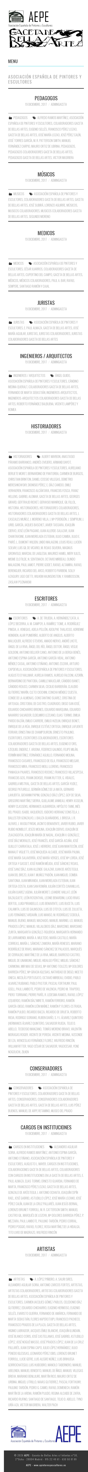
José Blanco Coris (19, 1336)
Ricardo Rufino (17, 1399)
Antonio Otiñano (37, 663)
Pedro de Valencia (45, 989)
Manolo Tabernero (59, 1365)
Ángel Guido (62, 375)
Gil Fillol (70, 502)
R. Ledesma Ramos (55, 994)
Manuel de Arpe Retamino (34, 1110)
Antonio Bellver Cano (33, 652)
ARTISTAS (46, 1248)
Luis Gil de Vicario (29, 547)
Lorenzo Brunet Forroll (23, 1209)
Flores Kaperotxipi (43, 1319)
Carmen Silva (37, 686)
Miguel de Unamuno (20, 960)
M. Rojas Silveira (51, 547)
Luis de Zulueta (72, 909)
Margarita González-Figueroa (36, 932)
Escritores (15, 738)
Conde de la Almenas (21, 698)
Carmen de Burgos (71, 473)
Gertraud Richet (28, 502)
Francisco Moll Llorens (44, 766)
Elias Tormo (64, 715)
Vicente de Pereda (40, 1034)
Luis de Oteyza (53, 909)
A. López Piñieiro (44, 1279)
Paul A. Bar (59, 280)
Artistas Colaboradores (24, 1290)
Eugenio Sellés (38, 129)
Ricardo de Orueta (57, 1012)
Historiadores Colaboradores (59, 507)
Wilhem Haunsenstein (47, 576)
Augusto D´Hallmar (20, 675)
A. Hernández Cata (65, 618)
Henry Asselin (74, 800)
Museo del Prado (61, 1110)
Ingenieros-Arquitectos (62, 392)
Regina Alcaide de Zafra (65, 1393)
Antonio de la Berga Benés (64, 652)
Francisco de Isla (44, 760)
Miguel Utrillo (27, 1382)
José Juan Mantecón (64, 846)
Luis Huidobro (38, 1365)
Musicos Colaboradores (24, 210)
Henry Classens (18, 806)
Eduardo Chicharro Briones (25, 709)
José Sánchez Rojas (66, 863)
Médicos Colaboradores (35, 280)
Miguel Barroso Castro (64, 954)
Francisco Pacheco (68, 1319)
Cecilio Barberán (56, 686)
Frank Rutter (52, 777)
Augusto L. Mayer (35, 1164)
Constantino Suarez (48, 698)
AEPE (27, 1455)
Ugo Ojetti (26, 576)
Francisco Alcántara (35, 490)
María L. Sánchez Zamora (35, 943)
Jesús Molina (36, 829)
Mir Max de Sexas (31, 966)
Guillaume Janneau (53, 800)
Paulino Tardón (48, 1221)
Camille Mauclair (49, 681)
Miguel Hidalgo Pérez (46, 960)
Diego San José (70, 703)
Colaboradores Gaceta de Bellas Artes (49, 199)
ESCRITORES (46, 598)
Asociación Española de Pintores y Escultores (37, 381)
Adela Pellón (39, 629)
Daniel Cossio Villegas (46, 479)
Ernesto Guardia (52, 1181)
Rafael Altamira (63, 564)
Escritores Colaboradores (40, 738)
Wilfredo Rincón (64, 1040)
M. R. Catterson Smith (54, 1209)
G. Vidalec (68, 777)
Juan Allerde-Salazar (53, 530)
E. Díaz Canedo (55, 485)
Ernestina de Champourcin (35, 732)
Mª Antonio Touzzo (55, 966)
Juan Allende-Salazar (40, 869)
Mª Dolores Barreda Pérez (64, 1215)
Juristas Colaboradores (54, 333)
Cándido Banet (70, 681)
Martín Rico (48, 1376)
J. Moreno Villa (39, 519)
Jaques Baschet (34, 525)
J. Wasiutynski (27, 823)
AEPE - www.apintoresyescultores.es (46, 1465)
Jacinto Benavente (48, 823)
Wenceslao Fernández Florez (35, 1040)
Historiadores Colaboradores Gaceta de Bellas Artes (42, 513)
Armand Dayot (62, 462)
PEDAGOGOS (46, 98)
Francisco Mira (17, 766)
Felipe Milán (70, 749)
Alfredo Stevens (32, 641)
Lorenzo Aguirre (55, 205)
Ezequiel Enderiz (18, 749)
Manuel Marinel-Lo (61, 920)
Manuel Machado (37, 920)
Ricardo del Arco (33, 570)
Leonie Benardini (55, 897)
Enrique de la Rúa (19, 726)
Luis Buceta (66, 903)
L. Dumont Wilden (27, 542)
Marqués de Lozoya (35, 1215)
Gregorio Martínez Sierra (24, 800)
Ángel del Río (37, 646)
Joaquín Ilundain (69, 1330)
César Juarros (33, 269)
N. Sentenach (36, 559)
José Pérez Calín (71, 135)
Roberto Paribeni (56, 570)
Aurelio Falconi (63, 675)
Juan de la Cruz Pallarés (38, 1203)
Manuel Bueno (17, 920)
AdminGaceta (59, 104)
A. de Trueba (45, 618)
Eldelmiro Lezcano (44, 715)
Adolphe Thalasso (60, 629)
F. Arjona (34, 749)
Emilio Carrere (34, 720)
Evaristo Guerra (27, 1313)
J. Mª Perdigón (58, 519)
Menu (13, 61)
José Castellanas (43, 1336)
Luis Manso (45, 914)
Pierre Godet (44, 564)
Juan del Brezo (17, 875)
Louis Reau (66, 542)
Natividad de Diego (62, 972)
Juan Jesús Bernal (66, 1203)
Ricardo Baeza (36, 1012)
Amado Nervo (52, 641)
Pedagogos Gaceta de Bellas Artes (30, 157)
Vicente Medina (61, 1034)
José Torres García (20, 140)
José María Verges (48, 858)
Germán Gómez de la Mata (46, 789)
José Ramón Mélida (41, 863)
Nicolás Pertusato (29, 977)
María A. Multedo (37, 937)
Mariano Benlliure (28, 1376)
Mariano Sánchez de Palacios (51, 949)
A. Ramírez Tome (53, 623)
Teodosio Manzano (29, 1029)
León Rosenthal (34, 897)
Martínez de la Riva (36, 954)
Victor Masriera (63, 157)
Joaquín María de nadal (39, 835)
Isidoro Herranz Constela (60, 812)
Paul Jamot (28, 564)
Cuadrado (54, 703)
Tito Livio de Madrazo (21, 1232)
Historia (13, 507)
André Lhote (69, 641)
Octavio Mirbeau (55, 559)
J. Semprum (74, 519)
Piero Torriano (17, 994)
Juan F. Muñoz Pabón (40, 875)
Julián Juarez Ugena (20, 892)
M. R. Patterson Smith (47, 140)
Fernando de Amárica (52, 1313)
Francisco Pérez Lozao (62, 129)
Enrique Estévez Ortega (46, 726)
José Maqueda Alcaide (43, 852)
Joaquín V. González (67, 835)
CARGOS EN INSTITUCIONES (46, 1127)
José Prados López (51, 1342)
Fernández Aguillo (40, 755)
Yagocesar (65, 1046)
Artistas (76, 1284)
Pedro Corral (68, 1221)
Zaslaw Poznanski (19, 582)
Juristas (32, 333)
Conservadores (27, 1099)
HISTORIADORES (46, 426)
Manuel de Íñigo (52, 1370)
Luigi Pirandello (28, 903)
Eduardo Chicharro (34, 1307)
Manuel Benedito (31, 1370)
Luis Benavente (48, 903)
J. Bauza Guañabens (47, 818)
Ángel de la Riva (18, 646)
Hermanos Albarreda (42, 806)
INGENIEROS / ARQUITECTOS (46, 355)
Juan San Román (37, 886)
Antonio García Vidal (50, 658)
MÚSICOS (46, 174)
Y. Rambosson (70, 576)
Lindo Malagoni (48, 542)
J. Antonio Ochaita (48, 1192)
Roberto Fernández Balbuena (35, 404)
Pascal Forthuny (59, 983)
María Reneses (61, 943)
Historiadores (29, 507)
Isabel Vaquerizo (32, 812)
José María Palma (69, 852)
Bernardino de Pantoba (23, 681)
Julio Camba (63, 536)
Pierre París (36, 994)
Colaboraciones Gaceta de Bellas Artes (33, 1169)
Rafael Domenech (59, 1387)
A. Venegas (23, 629)
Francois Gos (16, 777)
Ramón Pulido (17, 1012)
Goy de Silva (73, 795)
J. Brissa (65, 818)
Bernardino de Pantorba (43, 473)
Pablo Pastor (38, 983)
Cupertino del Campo (39, 274)
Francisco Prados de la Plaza (27, 1324)
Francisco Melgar (67, 760)
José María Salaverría (22, 858)
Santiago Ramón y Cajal (34, 286)
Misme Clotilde (17, 559)
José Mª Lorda (68, 858)
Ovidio (68, 977)
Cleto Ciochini (38, 692)
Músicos (71, 205)
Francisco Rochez (42, 772)
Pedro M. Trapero (69, 989)
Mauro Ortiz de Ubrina (45, 146)
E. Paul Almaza (33, 328)
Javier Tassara (54, 525)
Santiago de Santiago (42, 1399)
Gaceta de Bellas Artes (22, 135)
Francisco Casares (20, 760)
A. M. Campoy (35, 623)
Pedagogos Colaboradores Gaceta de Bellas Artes (40, 152)
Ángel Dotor (54, 646)
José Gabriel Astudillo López (33, 1198)
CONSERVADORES (46, 1068)
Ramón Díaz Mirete (33, 1000)
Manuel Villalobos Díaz (41, 926)
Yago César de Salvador (42, 1046)
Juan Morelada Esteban (39, 536)
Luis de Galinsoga (32, 909)
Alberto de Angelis (51, 635)
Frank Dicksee (34, 777)
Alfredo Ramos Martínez (52, 117)
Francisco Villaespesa (69, 772)
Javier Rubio (68, 823)
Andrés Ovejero (42, 462)
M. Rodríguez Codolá (66, 914)
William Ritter (17, 1046)
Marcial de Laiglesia (34, 553)
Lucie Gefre (26, 1359)
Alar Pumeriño (29, 635)
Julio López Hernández (56, 1347)
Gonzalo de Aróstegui (22, 1192)
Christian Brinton (19, 479)
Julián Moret (42, 892)
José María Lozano (63, 1198)
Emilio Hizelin (52, 720)
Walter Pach (50, 1405)
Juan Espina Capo (31, 1347)
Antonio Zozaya (58, 663)
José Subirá (36, 205)
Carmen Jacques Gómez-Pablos (43, 1302)
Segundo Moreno (39, 216)
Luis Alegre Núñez (45, 1359)
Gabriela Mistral (19, 783)
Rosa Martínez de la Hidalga (62, 1226)
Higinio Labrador (18, 1330)
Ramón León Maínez (37, 1006)
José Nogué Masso (27, 1342)
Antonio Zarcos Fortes (55, 1284)
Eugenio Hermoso (58, 1307)
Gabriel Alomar (28, 496)
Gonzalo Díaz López (53, 795)
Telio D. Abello (66, 1399)
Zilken (25, 1052)
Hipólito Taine (65, 806)
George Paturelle (19, 789)
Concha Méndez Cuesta (62, 692)
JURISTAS (46, 302)
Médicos (13, 280)
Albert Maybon (51, 456)
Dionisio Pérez (36, 485)
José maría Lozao (49, 135)
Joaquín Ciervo (55, 829)
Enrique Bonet (70, 720)
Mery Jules (73, 553)
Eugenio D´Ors (67, 743)
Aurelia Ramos (43, 675)
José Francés (40, 840)
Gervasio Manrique (51, 502)
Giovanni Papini (30, 795)
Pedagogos (68, 146)
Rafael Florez (34, 1226)
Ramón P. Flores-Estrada (65, 1006)
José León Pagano (28, 530)
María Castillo (58, 937)
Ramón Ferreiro (55, 1000)
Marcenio (63, 926)
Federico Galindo (51, 749)
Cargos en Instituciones (62, 1164)
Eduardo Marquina (56, 709)
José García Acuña (60, 840)
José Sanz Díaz (17, 869)
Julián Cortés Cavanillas (63, 886)
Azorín (79, 675)
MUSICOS (18, 193)
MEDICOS (46, 232)
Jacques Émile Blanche (44, 1330)
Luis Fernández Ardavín (22, 914)
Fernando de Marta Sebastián (26, 392)
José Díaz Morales (19, 840)
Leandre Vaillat (60, 892)
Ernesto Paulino (63, 732)
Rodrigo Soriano (26, 1017)
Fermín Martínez (18, 755)
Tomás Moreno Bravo (56, 1029)
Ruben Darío (45, 1017)
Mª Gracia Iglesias (38, 972)
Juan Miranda (29, 880)
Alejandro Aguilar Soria (23, 1284)
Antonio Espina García (22, 658)
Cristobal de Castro (33, 703)
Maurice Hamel (57, 553)
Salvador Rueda (55, 1023)
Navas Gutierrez (48, 1382)
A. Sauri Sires (64, 1279)
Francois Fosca (60, 490)
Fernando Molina (64, 755)
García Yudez (69, 783)
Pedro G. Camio (38, 1387)
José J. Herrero (42, 846)
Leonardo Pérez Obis (43, 1353)
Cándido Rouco (17, 686)
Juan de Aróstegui (66, 869)
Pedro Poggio (16, 1226)
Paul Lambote (24, 989)
